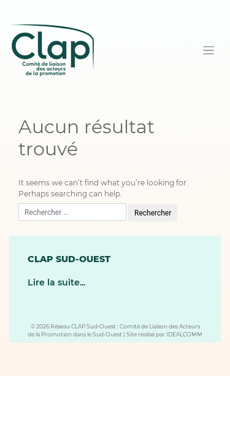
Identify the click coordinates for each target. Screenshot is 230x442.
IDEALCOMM (184, 334)
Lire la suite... (56, 282)
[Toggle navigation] (208, 51)
